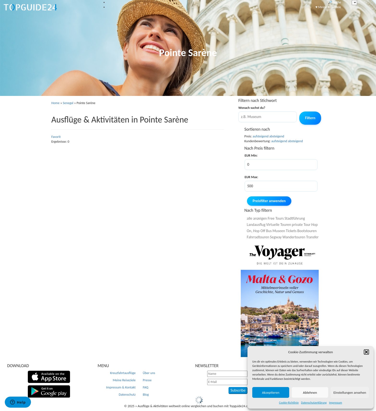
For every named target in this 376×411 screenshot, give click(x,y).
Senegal (68, 103)
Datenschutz (127, 395)
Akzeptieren (271, 392)
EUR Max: (251, 177)
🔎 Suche (334, 2)
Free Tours (276, 218)
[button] (366, 352)
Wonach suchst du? (251, 108)
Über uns (149, 373)
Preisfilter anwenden (269, 201)
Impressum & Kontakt (121, 387)
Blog (146, 395)
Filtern (310, 118)
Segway (276, 237)
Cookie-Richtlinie (289, 402)
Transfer (312, 237)
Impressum (335, 402)
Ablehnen (310, 392)
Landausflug (256, 224)
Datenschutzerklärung (314, 402)
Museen (278, 231)
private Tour (301, 224)
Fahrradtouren (258, 237)
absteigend (276, 136)
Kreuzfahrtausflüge (123, 373)
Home (55, 103)
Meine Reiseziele (124, 380)
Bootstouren (307, 231)
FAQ (145, 387)
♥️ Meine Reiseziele (328, 7)
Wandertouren (293, 237)
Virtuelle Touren (278, 224)
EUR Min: (251, 155)
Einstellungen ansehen (349, 392)
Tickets (291, 231)
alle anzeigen (257, 218)
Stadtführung (294, 218)
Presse (147, 380)
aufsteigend (261, 136)
